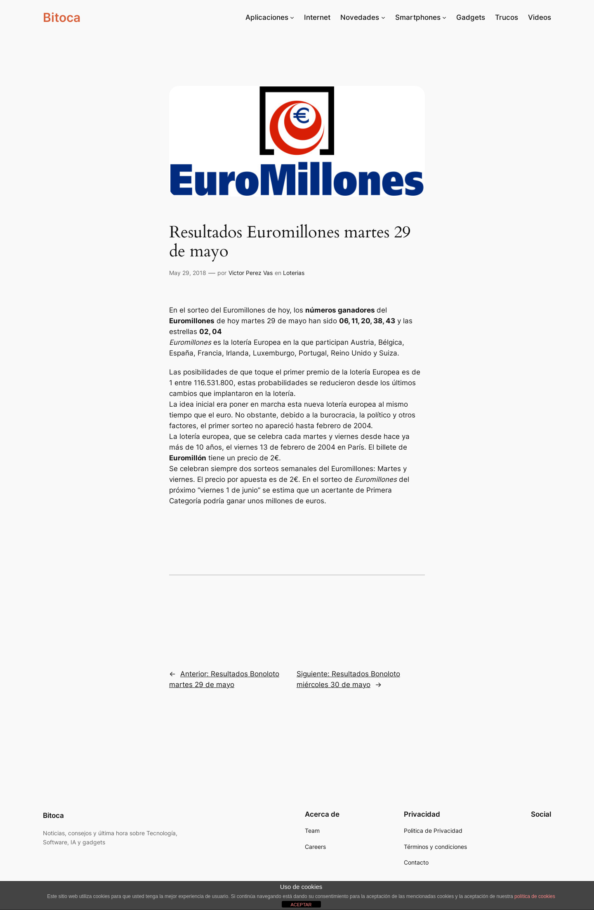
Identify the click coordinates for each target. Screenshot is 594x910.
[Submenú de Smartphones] (444, 17)
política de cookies (534, 896)
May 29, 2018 (187, 272)
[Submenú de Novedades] (383, 17)
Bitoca (61, 17)
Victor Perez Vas (251, 272)
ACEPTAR (300, 904)
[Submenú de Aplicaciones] (292, 17)
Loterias (293, 272)
